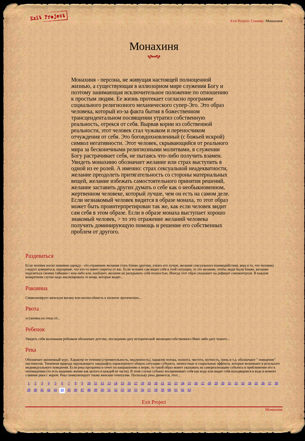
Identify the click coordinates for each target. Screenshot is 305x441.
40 (35, 389)
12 (102, 383)
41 (42, 389)
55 (135, 389)
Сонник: (257, 21)
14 (115, 383)
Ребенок (35, 329)
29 (216, 383)
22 (169, 383)
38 (276, 383)
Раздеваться (39, 256)
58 (155, 389)
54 (129, 389)
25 (189, 383)
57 (149, 389)
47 (82, 389)
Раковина (36, 288)
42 (48, 389)
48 (89, 389)
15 (122, 383)
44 (62, 389)
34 (249, 383)
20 (155, 383)
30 (222, 383)
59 (162, 389)
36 (262, 383)
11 (95, 383)
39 (28, 389)
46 (75, 389)
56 (142, 389)
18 (142, 383)
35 (256, 383)
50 (102, 389)
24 (182, 383)
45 (68, 389)
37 (269, 383)
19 (149, 383)
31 (229, 383)
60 (169, 389)
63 (189, 389)
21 (162, 383)
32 (236, 383)
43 (55, 389)
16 (129, 383)
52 (115, 389)
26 (196, 383)
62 (182, 389)
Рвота (32, 309)
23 (176, 383)
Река (30, 350)
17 (135, 383)
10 (89, 383)
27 (202, 383)
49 (95, 389)
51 (109, 389)
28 (209, 383)
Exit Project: (240, 21)
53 (122, 389)
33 (242, 383)
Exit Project (154, 402)
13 (109, 383)
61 (176, 389)
